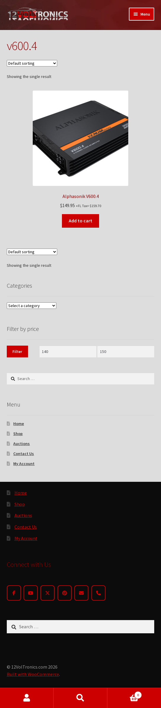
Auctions (21, 443)
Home (18, 423)
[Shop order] (32, 63)
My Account (23, 463)
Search (80, 698)
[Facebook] (14, 593)
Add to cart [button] (80, 221)
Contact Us (23, 453)
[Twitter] (47, 593)
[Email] (81, 593)
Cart (124, 694)
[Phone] (98, 593)
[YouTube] (31, 593)
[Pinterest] (65, 593)
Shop (18, 433)
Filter (17, 351)
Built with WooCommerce (33, 674)
